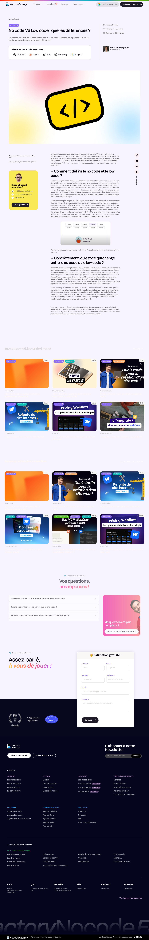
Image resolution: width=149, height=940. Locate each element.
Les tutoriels (48, 787)
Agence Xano (48, 815)
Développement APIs (16, 854)
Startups (82, 811)
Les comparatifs (50, 784)
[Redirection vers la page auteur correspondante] (116, 48)
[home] (17, 4)
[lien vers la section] (52, 171)
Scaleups (82, 815)
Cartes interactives (51, 858)
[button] (38, 4)
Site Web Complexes (16, 862)
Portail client (83, 862)
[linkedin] (137, 937)
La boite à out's (14, 791)
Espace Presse (120, 784)
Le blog (46, 780)
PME (80, 819)
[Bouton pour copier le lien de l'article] (136, 155)
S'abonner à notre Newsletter (120, 748)
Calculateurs (48, 854)
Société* (85, 675)
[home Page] (14, 746)
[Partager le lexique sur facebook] (136, 172)
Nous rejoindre (13, 787)
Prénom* (85, 663)
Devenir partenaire (122, 791)
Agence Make (48, 822)
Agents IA (118, 858)
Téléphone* (110, 675)
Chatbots (82, 858)
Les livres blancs (85, 780)
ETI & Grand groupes (87, 822)
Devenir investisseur (122, 787)
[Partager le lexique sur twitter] (136, 166)
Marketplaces (13, 865)
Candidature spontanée (124, 795)
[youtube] (140, 937)
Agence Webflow (50, 811)
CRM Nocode (119, 854)
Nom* (108, 663)
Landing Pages (13, 858)
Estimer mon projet (130, 4)
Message (85, 699)
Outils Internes (49, 862)
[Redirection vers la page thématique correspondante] (14, 25)
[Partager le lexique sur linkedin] (136, 161)
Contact (117, 780)
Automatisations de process (55, 865)
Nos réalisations (14, 780)
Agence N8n (48, 826)
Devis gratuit (19, 205)
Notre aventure (13, 784)
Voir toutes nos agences (130, 898)
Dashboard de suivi (122, 862)
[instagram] (134, 937)
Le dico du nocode (51, 791)
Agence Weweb (49, 819)
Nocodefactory (14, 19)
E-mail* (84, 687)
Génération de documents (89, 854)
